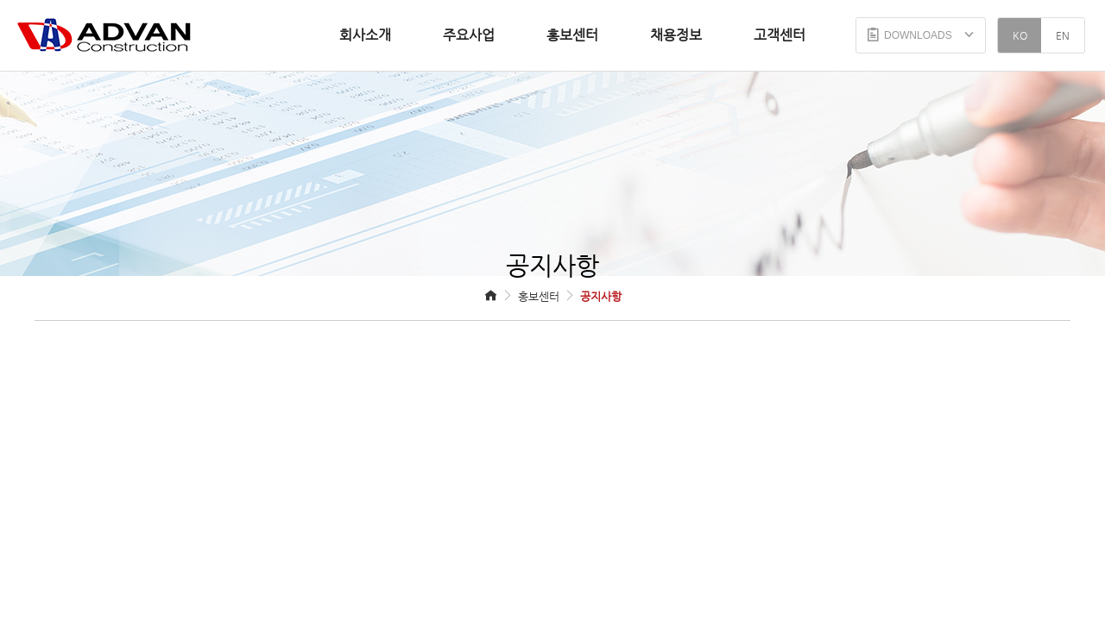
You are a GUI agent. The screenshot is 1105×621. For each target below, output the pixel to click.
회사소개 (365, 35)
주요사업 (469, 35)
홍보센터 (572, 35)
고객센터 (779, 35)
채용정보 (676, 35)
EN (1063, 35)
